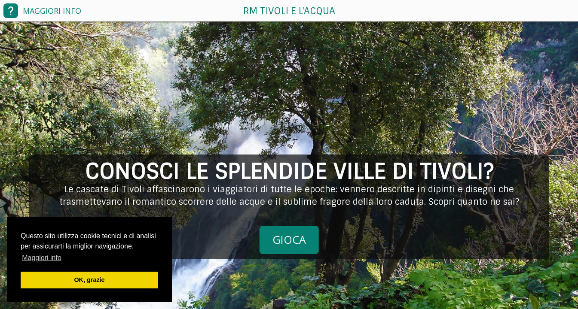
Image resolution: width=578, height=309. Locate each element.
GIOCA (289, 239)
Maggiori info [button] (41, 257)
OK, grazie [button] (89, 279)
